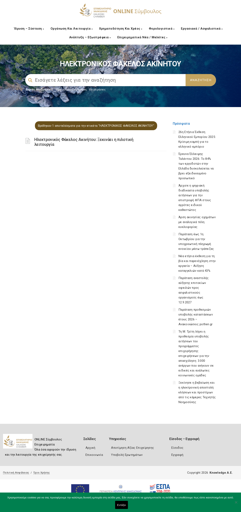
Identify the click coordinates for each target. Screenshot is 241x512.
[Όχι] (236, 504)
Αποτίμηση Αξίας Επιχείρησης (132, 448)
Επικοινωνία (94, 455)
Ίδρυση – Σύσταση (29, 28)
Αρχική (90, 448)
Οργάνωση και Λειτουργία (72, 28)
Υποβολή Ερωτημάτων (127, 455)
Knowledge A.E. (221, 472)
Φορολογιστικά (162, 28)
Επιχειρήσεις (97, 89)
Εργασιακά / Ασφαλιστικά (202, 28)
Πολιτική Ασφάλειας (16, 472)
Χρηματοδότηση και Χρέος (120, 28)
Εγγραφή (177, 455)
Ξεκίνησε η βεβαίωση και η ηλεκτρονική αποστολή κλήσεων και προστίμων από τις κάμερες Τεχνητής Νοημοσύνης (197, 392)
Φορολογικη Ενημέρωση (71, 89)
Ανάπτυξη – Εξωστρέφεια (90, 37)
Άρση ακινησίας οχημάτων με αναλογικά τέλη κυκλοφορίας (197, 222)
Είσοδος (177, 448)
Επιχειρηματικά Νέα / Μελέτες (142, 37)
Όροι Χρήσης (42, 472)
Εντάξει (121, 505)
